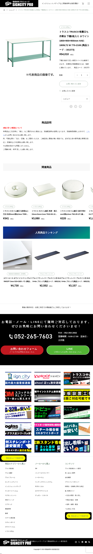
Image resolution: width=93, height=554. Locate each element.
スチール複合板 (10, 518)
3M (36, 468)
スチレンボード (10, 522)
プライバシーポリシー (72, 482)
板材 (6, 513)
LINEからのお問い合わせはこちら (68, 350)
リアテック (8, 504)
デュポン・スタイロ (41, 495)
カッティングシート (11, 482)
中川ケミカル (39, 486)
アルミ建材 (8, 473)
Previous (2, 264)
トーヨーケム (39, 477)
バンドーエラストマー (42, 473)
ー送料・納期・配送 (71, 504)
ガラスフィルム (10, 527)
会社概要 (68, 477)
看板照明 (8, 509)
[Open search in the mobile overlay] (78, 516)
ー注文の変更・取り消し (73, 495)
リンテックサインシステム (43, 482)
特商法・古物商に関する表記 (74, 486)
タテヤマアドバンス (41, 491)
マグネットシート (11, 495)
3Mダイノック (9, 500)
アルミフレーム (10, 477)
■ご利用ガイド (69, 491)
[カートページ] (83, 4)
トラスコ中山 (65, 27)
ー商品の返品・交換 (71, 500)
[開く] (89, 3)
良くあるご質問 (70, 473)
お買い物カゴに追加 (73, 84)
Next (91, 264)
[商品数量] (82, 75)
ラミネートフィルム (11, 491)
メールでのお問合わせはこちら (22, 350)
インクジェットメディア (13, 486)
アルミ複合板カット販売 (73, 468)
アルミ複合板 (9, 468)
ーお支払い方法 (70, 509)
